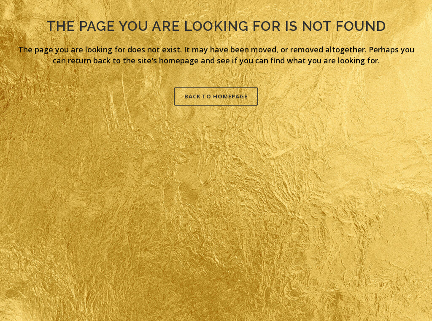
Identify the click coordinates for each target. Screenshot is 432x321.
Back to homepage (216, 96)
